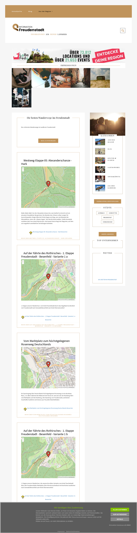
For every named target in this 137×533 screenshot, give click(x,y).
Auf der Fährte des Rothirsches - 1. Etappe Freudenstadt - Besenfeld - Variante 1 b (44, 417)
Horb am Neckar (107, 201)
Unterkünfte (17, 11)
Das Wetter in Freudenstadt (107, 259)
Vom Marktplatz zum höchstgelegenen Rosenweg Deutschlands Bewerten (48, 391)
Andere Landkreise (107, 214)
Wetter (107, 232)
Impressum (61, 531)
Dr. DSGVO (128, 525)
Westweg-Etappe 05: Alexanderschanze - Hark (47, 141)
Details (120, 519)
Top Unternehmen (107, 220)
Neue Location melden (48, 120)
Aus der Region (46, 11)
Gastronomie (114, 147)
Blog (30, 11)
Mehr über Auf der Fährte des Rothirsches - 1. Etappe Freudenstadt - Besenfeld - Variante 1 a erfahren (48, 308)
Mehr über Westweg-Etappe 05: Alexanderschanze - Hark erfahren (46, 218)
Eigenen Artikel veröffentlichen (107, 181)
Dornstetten (113, 192)
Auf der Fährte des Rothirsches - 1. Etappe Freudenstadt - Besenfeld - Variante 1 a (44, 236)
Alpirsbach (101, 192)
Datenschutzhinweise (72, 531)
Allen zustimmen (120, 510)
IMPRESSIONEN (69, 65)
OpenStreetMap (64, 186)
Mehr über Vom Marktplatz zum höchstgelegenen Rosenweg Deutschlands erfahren (48, 398)
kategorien (107, 115)
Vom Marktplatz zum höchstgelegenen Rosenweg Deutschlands (47, 325)
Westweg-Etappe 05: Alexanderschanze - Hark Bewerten (48, 211)
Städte (107, 187)
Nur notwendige (120, 514)
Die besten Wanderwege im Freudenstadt (48, 97)
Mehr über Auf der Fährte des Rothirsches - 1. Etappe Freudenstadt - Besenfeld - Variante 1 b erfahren (48, 491)
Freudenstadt (107, 197)
